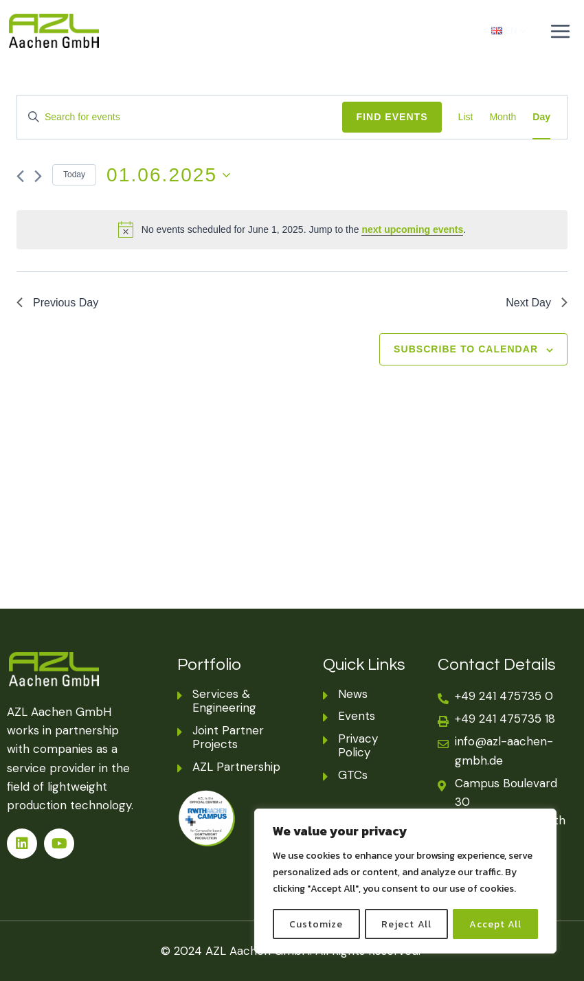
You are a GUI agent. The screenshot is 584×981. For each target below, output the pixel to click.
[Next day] (38, 176)
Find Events (391, 116)
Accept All (496, 923)
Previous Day (57, 302)
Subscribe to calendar (466, 348)
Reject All (407, 923)
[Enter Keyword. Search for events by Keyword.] (179, 117)
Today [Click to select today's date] (74, 174)
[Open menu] (560, 31)
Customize (316, 923)
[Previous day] (20, 176)
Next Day (537, 302)
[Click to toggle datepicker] (168, 175)
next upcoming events (412, 229)
